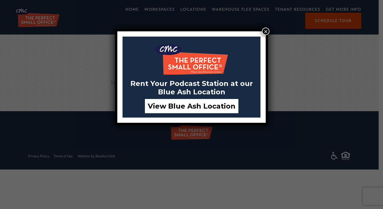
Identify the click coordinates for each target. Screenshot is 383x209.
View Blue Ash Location (191, 106)
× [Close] (266, 31)
